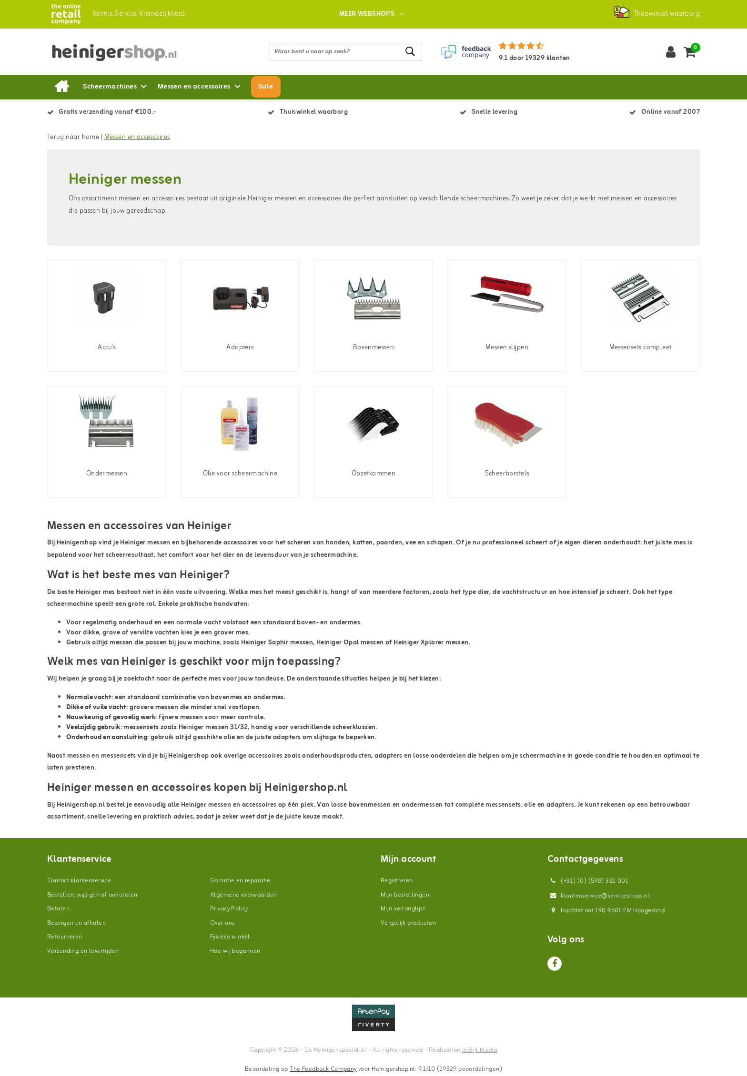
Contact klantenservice (79, 881)
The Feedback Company (323, 1069)
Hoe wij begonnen (235, 951)
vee (410, 542)
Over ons (222, 923)
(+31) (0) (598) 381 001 (587, 881)
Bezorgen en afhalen (76, 923)
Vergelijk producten (408, 923)
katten (363, 542)
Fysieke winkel (230, 937)
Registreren (397, 881)
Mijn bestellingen (405, 895)
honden (338, 542)
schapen (440, 542)
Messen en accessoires (137, 137)
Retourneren (64, 937)
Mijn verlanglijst (403, 909)
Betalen (58, 909)
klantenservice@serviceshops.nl (598, 896)
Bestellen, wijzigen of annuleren (92, 895)
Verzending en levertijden (83, 951)
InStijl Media (479, 1050)
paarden (389, 542)
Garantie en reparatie (240, 881)
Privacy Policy (229, 909)
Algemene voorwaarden (243, 895)
